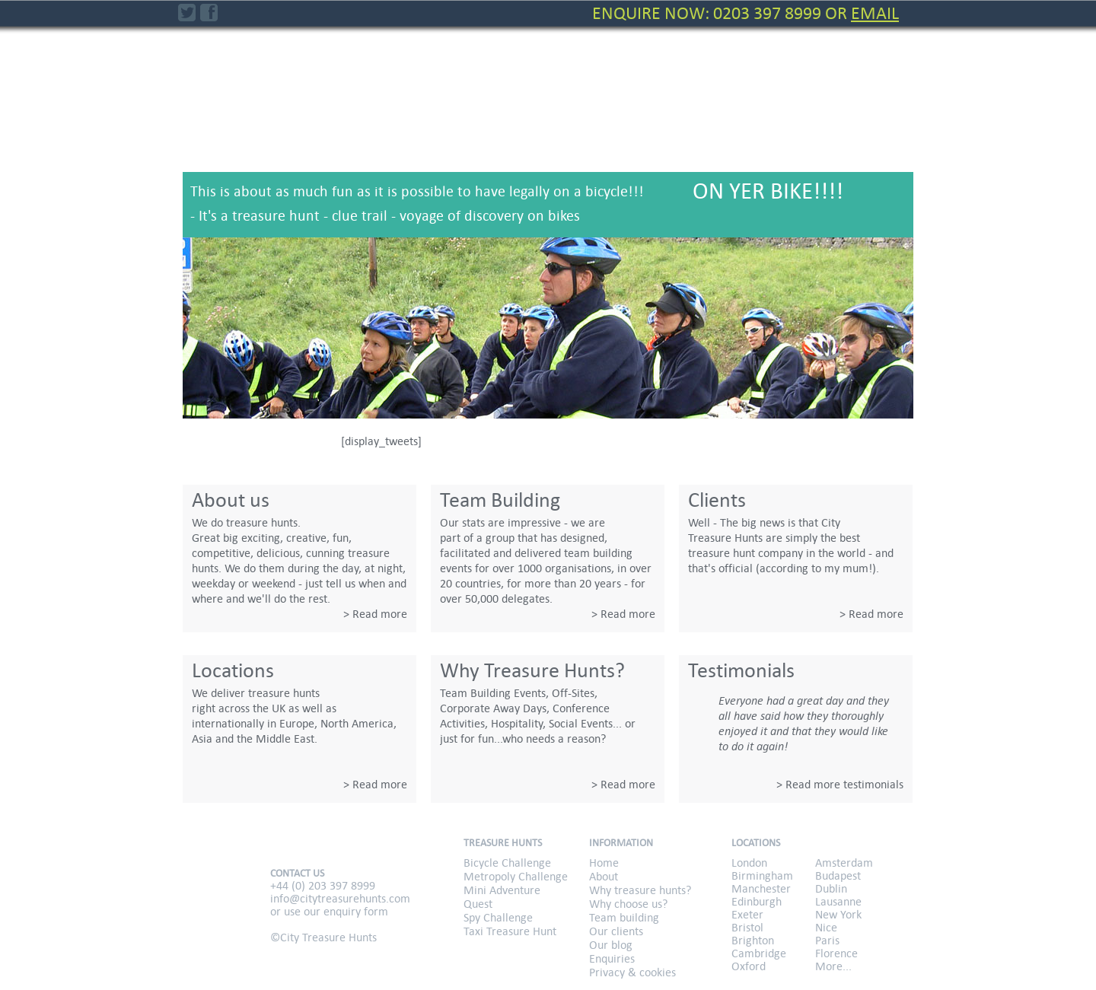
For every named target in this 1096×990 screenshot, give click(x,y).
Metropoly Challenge (486, 130)
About (603, 876)
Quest (656, 121)
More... (833, 966)
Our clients (616, 931)
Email (875, 13)
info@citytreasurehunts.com (340, 898)
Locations (233, 670)
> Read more (375, 613)
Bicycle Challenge (391, 130)
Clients (717, 500)
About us (230, 500)
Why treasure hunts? (640, 889)
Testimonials (741, 670)
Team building (624, 917)
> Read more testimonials (839, 784)
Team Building (500, 500)
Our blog (610, 944)
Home (604, 862)
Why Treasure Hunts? (532, 670)
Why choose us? (628, 903)
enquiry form (355, 911)
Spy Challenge (761, 130)
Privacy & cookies (632, 972)
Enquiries (612, 958)
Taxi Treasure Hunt (864, 130)
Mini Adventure (577, 130)
